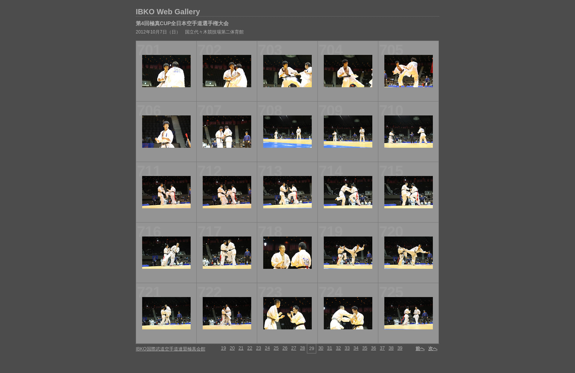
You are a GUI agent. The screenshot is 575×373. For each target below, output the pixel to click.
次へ (432, 348)
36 (373, 348)
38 (390, 348)
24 (267, 348)
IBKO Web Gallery (168, 12)
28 (302, 348)
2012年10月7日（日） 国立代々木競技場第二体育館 (190, 32)
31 (329, 348)
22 (249, 348)
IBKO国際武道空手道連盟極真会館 (170, 349)
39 (399, 348)
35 (364, 348)
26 (284, 348)
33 (346, 348)
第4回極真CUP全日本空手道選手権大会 (182, 23)
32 (338, 348)
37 (382, 348)
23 (258, 348)
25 (276, 348)
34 (355, 348)
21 (240, 348)
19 (223, 348)
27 (293, 348)
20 (232, 348)
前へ (420, 348)
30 (320, 348)
